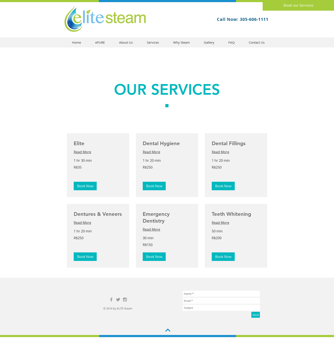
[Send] (255, 315)
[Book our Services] (298, 5)
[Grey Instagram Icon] (125, 299)
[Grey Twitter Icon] (118, 299)
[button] (85, 186)
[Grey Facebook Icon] (111, 299)
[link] (98, 143)
